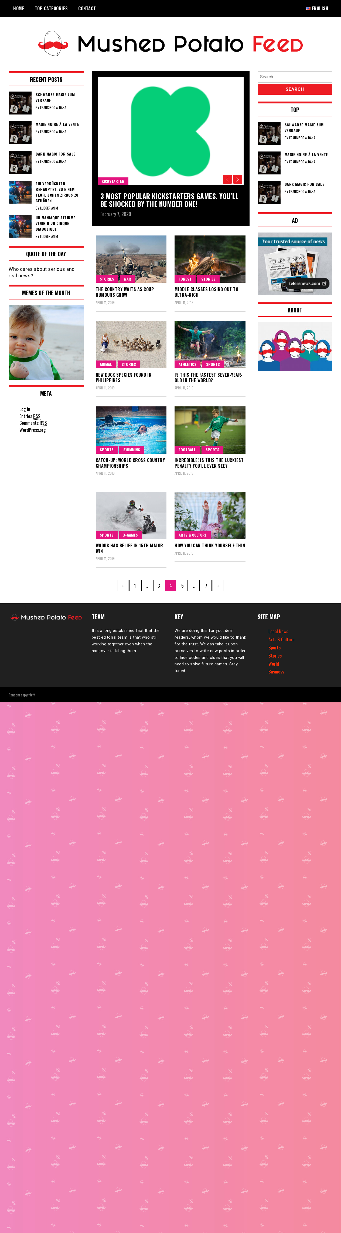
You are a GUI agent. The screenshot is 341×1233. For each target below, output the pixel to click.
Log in (24, 408)
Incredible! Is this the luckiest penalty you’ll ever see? (209, 463)
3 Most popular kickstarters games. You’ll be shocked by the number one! (163, 200)
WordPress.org (32, 429)
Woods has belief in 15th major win (129, 548)
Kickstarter (113, 181)
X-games (130, 535)
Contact (87, 8)
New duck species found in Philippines (124, 378)
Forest (185, 279)
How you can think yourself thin (210, 545)
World (273, 663)
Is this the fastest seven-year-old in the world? (209, 378)
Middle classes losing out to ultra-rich (206, 292)
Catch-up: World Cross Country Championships (130, 463)
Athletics (187, 364)
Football (187, 449)
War (127, 279)
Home (18, 8)
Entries (29, 416)
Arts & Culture (193, 535)
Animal (106, 364)
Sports (213, 364)
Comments (33, 422)
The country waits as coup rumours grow (125, 292)
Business (276, 671)
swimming (131, 449)
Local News (278, 631)
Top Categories (51, 8)
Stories (107, 279)
